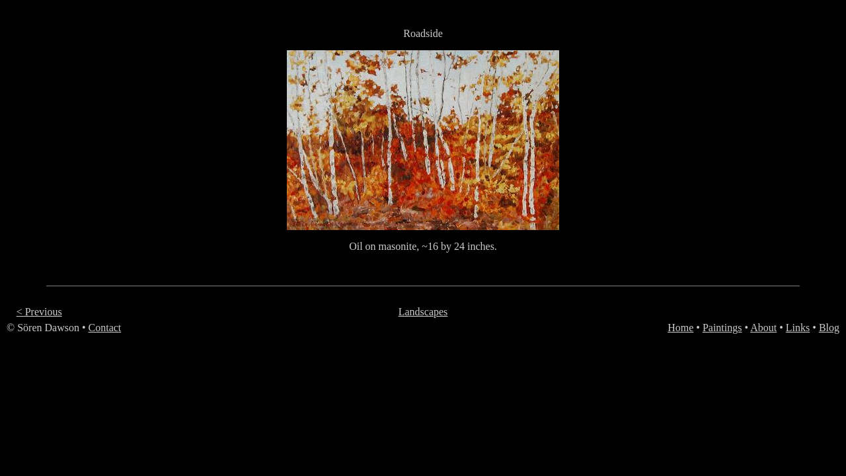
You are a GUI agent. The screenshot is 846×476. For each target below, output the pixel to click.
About (763, 327)
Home (680, 327)
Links (798, 327)
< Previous (39, 311)
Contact (105, 327)
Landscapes (423, 311)
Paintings (722, 327)
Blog (829, 327)
